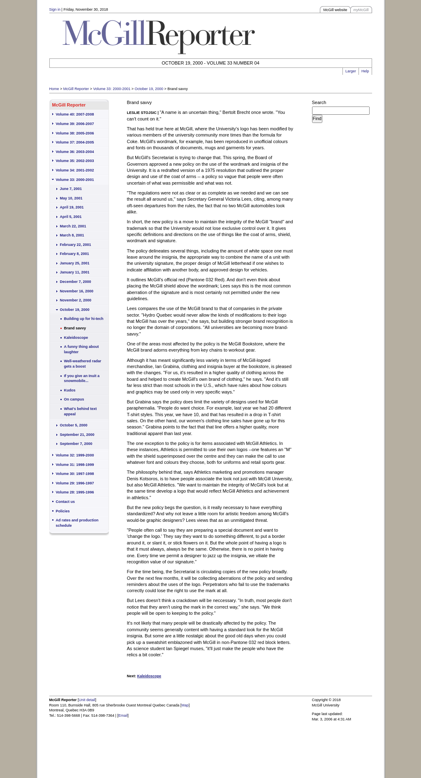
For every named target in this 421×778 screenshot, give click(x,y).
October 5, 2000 (74, 425)
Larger (350, 71)
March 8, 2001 (72, 235)
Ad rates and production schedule (77, 523)
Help (365, 71)
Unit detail (87, 700)
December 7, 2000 (75, 282)
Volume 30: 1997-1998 (75, 474)
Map (185, 705)
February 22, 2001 (75, 245)
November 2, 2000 (76, 300)
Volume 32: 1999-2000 (75, 455)
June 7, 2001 (71, 189)
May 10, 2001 (71, 198)
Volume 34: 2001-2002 (75, 170)
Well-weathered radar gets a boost (83, 363)
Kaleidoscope (76, 338)
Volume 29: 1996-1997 (75, 483)
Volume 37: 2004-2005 (75, 142)
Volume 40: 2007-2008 (75, 114)
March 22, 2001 (73, 226)
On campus (74, 399)
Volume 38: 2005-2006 (75, 133)
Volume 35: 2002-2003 (75, 161)
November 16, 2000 (77, 291)
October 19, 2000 (148, 89)
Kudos (70, 390)
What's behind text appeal (80, 411)
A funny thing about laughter (81, 349)
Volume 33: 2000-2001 (112, 89)
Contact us (65, 502)
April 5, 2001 (71, 217)
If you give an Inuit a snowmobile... (82, 378)
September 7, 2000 (76, 444)
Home (54, 89)
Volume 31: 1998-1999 (75, 465)
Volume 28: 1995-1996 (75, 492)
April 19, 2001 (72, 207)
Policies (63, 511)
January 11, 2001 (75, 272)
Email (123, 715)
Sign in (55, 9)
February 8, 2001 (74, 254)
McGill (361, 10)
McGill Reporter (76, 89)
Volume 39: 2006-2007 (75, 124)
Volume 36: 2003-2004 (75, 152)
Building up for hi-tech (84, 319)
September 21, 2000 (77, 435)
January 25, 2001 (75, 263)
